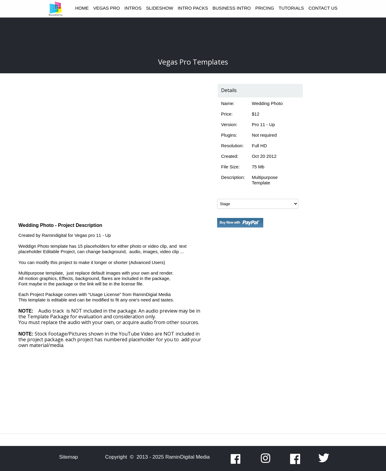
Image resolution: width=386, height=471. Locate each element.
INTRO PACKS (193, 8)
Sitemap (68, 457)
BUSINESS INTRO (232, 8)
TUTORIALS (291, 8)
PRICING (264, 8)
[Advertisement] (257, 343)
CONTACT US (322, 8)
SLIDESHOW (159, 8)
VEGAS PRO (106, 8)
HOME (82, 8)
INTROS (133, 8)
